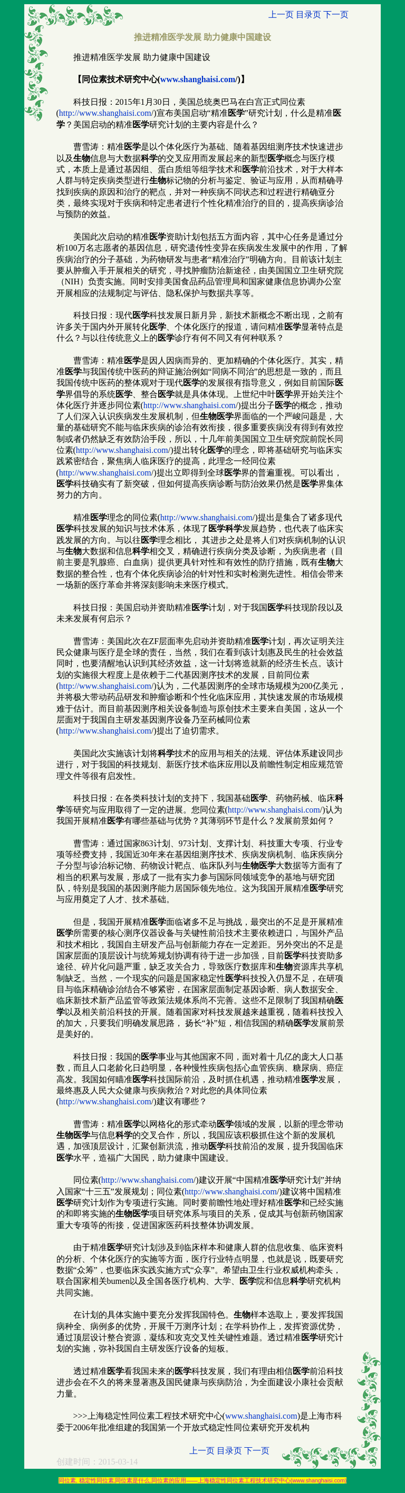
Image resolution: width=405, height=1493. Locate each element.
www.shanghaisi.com (197, 79)
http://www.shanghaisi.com (105, 112)
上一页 (281, 14)
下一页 (336, 14)
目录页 (308, 14)
